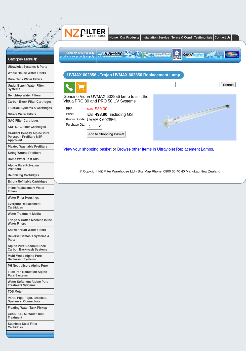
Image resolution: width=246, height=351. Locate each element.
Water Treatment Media (24, 214)
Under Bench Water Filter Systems (26, 87)
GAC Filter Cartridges (23, 120)
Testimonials (203, 37)
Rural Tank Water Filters (25, 79)
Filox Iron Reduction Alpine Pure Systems (27, 273)
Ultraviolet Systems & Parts (27, 66)
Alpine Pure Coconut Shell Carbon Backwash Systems (27, 247)
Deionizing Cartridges (23, 175)
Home (113, 37)
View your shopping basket (87, 149)
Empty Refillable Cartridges (27, 181)
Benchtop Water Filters (24, 95)
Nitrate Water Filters (22, 114)
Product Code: (75, 119)
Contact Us (222, 37)
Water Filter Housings (23, 197)
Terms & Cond (181, 37)
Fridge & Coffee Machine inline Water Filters (30, 221)
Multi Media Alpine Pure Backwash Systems (25, 257)
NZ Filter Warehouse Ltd (116, 171)
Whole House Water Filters (27, 73)
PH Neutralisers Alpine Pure (28, 265)
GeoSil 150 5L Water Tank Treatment (26, 315)
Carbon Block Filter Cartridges (30, 101)
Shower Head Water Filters (27, 230)
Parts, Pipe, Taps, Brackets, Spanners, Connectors (27, 299)
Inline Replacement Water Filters (26, 189)
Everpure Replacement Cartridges (24, 205)
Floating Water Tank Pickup (27, 307)
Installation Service (155, 37)
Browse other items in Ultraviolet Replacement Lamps (165, 149)
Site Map (144, 171)
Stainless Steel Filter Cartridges (22, 325)
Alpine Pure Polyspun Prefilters (23, 167)
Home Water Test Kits (23, 159)
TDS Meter (15, 291)
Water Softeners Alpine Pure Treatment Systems (28, 283)
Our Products (129, 37)
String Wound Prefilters (25, 153)
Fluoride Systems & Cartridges (30, 108)
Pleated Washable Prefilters (27, 146)
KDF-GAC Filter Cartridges (27, 127)
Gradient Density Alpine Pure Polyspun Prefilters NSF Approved (29, 136)
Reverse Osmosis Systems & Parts (28, 237)
